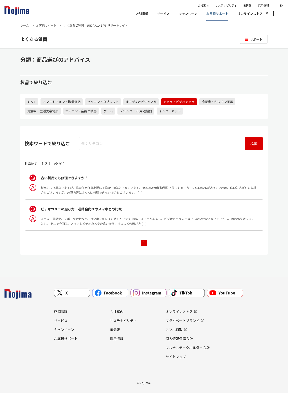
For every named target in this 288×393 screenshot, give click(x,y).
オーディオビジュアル (141, 101)
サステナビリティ (226, 5)
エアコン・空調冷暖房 (81, 111)
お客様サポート (217, 13)
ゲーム (108, 111)
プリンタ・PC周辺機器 (136, 111)
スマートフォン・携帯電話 (62, 101)
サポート (256, 39)
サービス (163, 13)
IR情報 (247, 5)
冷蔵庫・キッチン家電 (217, 101)
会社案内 (203, 5)
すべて (31, 101)
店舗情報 (141, 13)
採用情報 (263, 5)
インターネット (170, 111)
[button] (280, 13)
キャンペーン (188, 13)
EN (282, 5)
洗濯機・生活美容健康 (42, 111)
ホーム (24, 25)
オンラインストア (250, 13)
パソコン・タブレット (103, 101)
